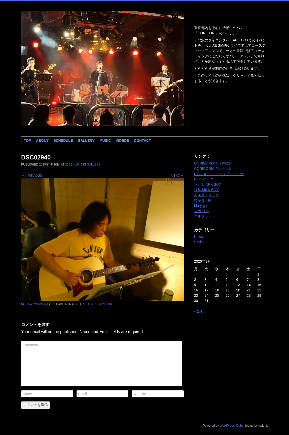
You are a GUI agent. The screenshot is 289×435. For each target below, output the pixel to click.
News (198, 237)
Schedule (63, 140)
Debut (240, 425)
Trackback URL (100, 304)
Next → (177, 175)
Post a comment (34, 304)
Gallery (86, 140)
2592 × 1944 (73, 164)
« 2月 (198, 311)
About (42, 140)
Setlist (199, 242)
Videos (122, 140)
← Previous (31, 175)
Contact (142, 140)
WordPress (227, 425)
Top (27, 140)
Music (105, 140)
